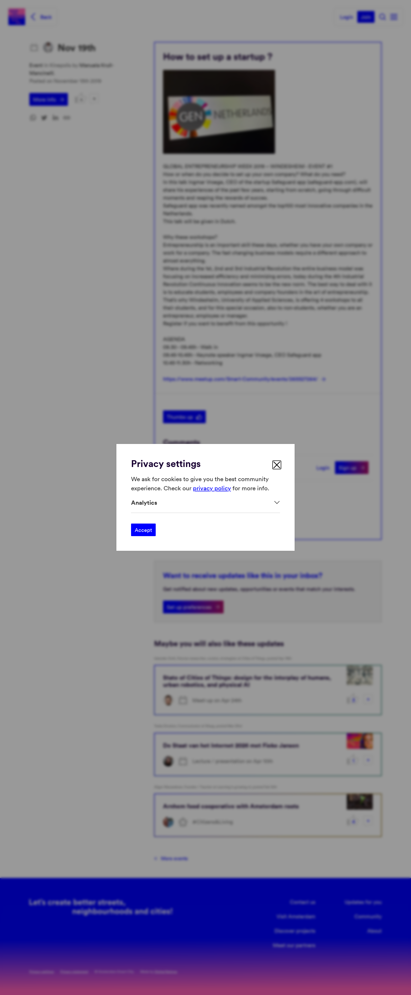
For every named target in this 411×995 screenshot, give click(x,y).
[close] (277, 465)
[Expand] (205, 502)
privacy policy (212, 488)
